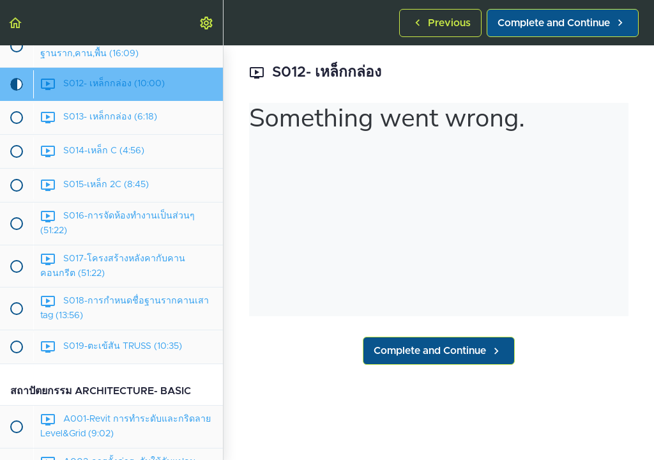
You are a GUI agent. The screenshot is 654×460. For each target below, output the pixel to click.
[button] (16, 22)
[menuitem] (207, 22)
